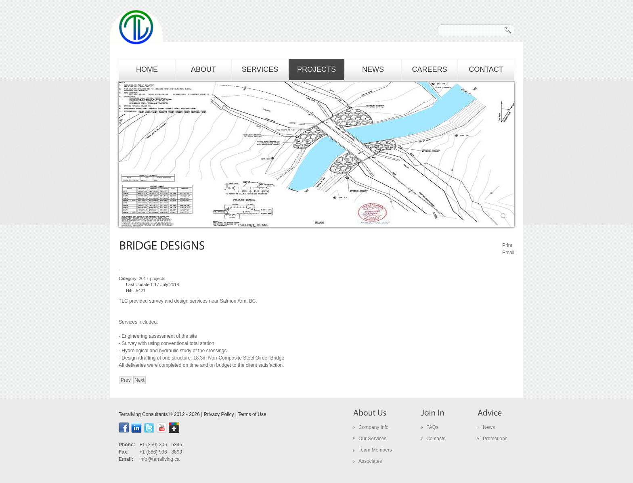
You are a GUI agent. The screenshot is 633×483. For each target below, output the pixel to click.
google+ (174, 427)
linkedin (136, 427)
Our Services (372, 438)
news (373, 69)
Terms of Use (252, 414)
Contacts (435, 438)
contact (486, 69)
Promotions (495, 438)
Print (507, 245)
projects (316, 69)
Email (508, 252)
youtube (161, 427)
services (260, 69)
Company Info (373, 427)
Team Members (375, 450)
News (489, 427)
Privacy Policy (219, 414)
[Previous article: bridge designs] (125, 380)
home (147, 69)
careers (429, 69)
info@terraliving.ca (159, 459)
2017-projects (152, 278)
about (203, 69)
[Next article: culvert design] (139, 380)
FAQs (432, 427)
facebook (124, 427)
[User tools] (119, 270)
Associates (370, 461)
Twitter (149, 427)
